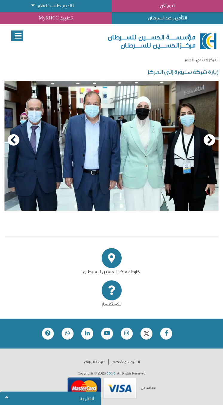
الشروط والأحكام (126, 362)
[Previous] (13, 140)
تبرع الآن (167, 5)
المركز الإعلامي (207, 60)
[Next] (210, 140)
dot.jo (110, 373)
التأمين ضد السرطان (167, 18)
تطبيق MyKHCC (56, 18)
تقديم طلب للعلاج (55, 5)
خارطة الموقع (94, 362)
